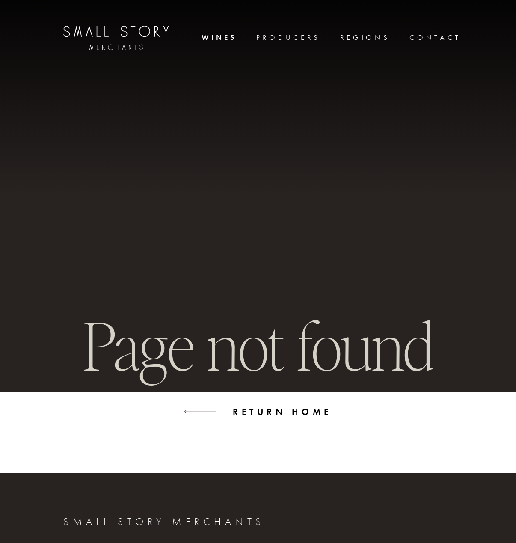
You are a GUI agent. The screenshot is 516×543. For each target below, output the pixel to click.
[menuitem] (219, 38)
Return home (258, 412)
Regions (365, 37)
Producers (288, 37)
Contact (435, 37)
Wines (219, 37)
